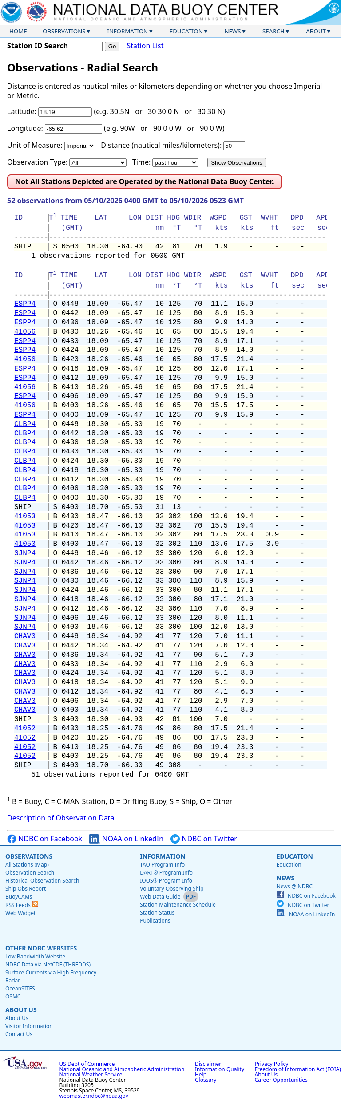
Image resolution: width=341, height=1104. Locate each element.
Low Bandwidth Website (35, 956)
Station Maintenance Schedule (178, 904)
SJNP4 (25, 553)
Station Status (157, 912)
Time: (141, 162)
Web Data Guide (160, 896)
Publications (155, 920)
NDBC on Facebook (44, 839)
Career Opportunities (281, 1080)
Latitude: (21, 111)
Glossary (205, 1080)
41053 (25, 516)
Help (200, 1074)
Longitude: (25, 128)
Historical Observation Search (42, 880)
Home (18, 31)
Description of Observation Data (60, 818)
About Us (21, 1009)
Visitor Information (29, 1026)
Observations (64, 31)
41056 (25, 332)
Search (273, 31)
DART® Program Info (166, 872)
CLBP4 (25, 424)
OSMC (12, 996)
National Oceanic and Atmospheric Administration (122, 1069)
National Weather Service (91, 1074)
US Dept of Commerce (87, 1064)
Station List (145, 46)
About (316, 31)
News (232, 31)
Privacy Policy (272, 1064)
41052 (25, 728)
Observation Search (29, 872)
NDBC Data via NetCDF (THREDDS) (48, 964)
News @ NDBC (295, 886)
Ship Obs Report (25, 888)
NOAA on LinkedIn (126, 839)
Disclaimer (208, 1064)
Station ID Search (37, 46)
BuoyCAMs (18, 896)
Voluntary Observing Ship (171, 888)
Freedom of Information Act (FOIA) (298, 1069)
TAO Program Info (162, 864)
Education (186, 31)
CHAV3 (25, 636)
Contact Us (18, 1034)
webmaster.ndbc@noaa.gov (93, 1096)
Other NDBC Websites (41, 948)
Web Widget (20, 913)
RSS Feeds (21, 905)
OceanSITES (20, 988)
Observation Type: (37, 162)
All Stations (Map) (27, 864)
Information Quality (219, 1069)
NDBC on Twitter (203, 839)
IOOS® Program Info (166, 880)
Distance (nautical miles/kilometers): (161, 145)
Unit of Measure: (35, 145)
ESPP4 (25, 304)
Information (127, 31)
